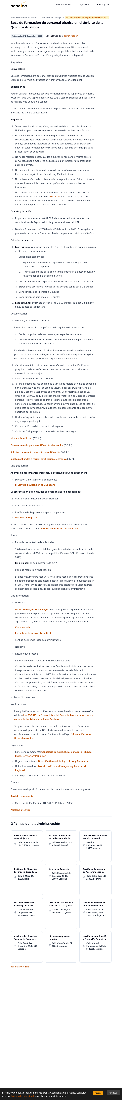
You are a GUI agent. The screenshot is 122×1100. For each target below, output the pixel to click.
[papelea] (20, 4)
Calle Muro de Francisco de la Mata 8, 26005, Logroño (96, 946)
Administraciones (64, 4)
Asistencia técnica (21, 810)
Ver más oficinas (20, 966)
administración (71, 35)
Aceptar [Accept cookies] (98, 1093)
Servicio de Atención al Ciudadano (60, 528)
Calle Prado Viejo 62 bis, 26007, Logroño (61, 911)
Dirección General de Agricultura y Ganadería (63, 761)
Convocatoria (22, 627)
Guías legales (102, 4)
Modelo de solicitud (21, 438)
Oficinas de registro (26, 517)
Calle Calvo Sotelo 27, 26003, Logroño (62, 944)
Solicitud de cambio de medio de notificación (35, 452)
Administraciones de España (24, 17)
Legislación (85, 4)
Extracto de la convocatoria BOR (33, 633)
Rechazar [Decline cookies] (113, 1092)
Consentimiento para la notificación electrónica (37, 445)
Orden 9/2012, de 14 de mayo (31, 609)
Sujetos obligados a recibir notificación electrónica (39, 459)
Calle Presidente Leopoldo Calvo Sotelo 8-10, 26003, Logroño (27, 912)
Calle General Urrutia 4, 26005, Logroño (62, 844)
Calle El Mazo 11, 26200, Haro (26, 877)
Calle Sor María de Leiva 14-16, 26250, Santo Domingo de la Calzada (96, 912)
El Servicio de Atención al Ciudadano (35, 484)
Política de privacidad (22, 1096)
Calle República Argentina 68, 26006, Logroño (28, 946)
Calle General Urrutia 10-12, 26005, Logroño (28, 844)
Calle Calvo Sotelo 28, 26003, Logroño (96, 877)
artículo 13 (54, 196)
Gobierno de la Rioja (51, 17)
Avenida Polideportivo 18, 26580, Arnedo (94, 845)
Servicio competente (22, 796)
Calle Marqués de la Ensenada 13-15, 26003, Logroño (61, 876)
